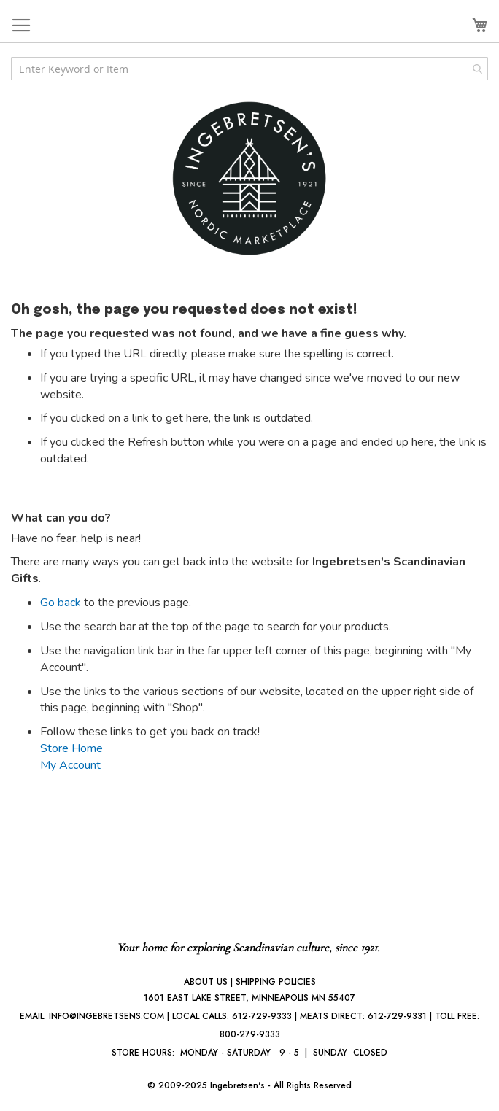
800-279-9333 (250, 1034)
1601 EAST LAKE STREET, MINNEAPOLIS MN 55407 (249, 997)
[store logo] (249, 178)
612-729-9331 (397, 1016)
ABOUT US (206, 981)
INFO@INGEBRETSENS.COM (106, 1016)
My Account (70, 765)
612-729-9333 (262, 1016)
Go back (60, 603)
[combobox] (249, 68)
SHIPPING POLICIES (276, 981)
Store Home (71, 748)
